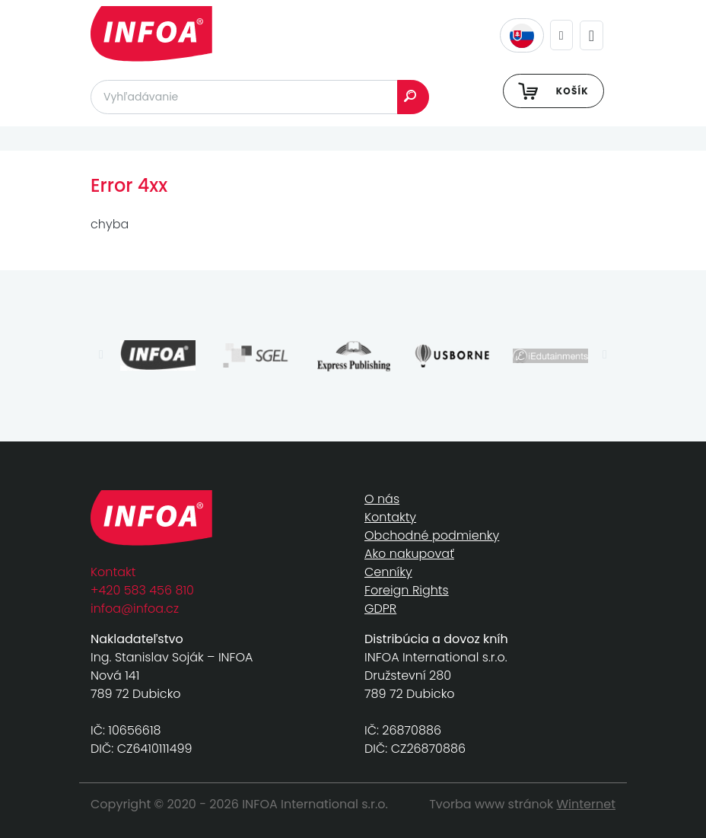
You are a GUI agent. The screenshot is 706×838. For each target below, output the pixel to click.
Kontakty (390, 517)
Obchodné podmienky (431, 535)
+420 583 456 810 (142, 590)
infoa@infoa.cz (135, 608)
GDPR (380, 608)
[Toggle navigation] (591, 35)
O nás (381, 499)
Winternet (586, 804)
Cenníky (388, 572)
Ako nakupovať (409, 553)
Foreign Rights (406, 590)
